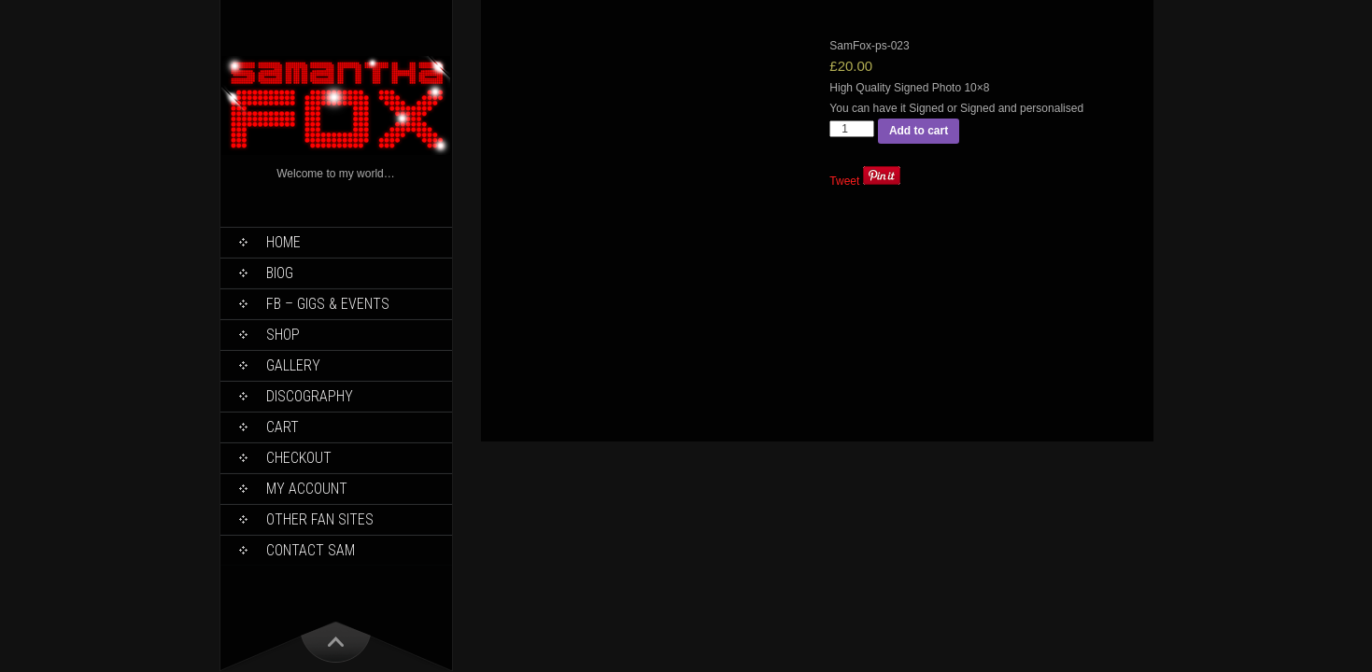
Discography (309, 396)
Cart (282, 427)
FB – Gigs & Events (327, 304)
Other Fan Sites (320, 519)
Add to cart (918, 130)
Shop (283, 334)
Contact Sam (310, 550)
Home (283, 242)
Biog (279, 273)
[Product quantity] (851, 128)
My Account (306, 488)
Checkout (299, 458)
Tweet (844, 181)
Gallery (293, 365)
